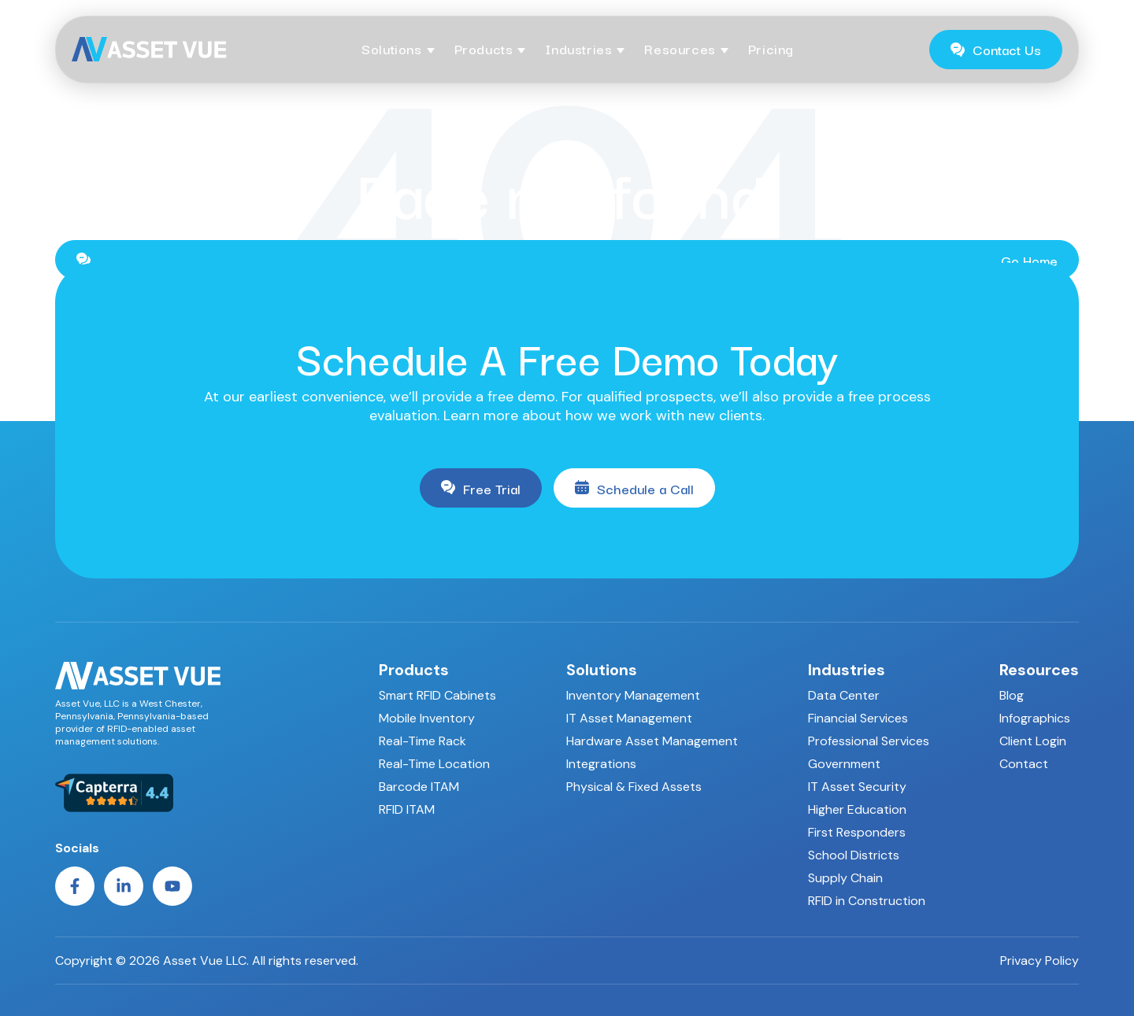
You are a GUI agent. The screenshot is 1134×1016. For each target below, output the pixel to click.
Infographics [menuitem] (1034, 718)
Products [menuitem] (414, 670)
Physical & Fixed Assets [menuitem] (634, 786)
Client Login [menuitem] (1032, 741)
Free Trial (481, 488)
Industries (578, 48)
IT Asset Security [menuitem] (857, 786)
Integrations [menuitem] (601, 764)
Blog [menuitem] (1011, 695)
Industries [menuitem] (846, 670)
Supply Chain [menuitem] (845, 878)
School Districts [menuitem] (853, 855)
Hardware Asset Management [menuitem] (652, 741)
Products (483, 48)
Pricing (771, 48)
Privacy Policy (1039, 961)
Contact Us (996, 49)
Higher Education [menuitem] (857, 809)
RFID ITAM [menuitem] (407, 809)
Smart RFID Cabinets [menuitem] (437, 695)
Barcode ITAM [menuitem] (419, 786)
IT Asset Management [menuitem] (629, 718)
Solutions (391, 48)
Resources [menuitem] (1039, 670)
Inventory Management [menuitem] (633, 695)
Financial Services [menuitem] (858, 718)
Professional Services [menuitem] (868, 741)
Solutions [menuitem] (601, 670)
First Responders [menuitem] (857, 832)
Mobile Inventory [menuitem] (427, 718)
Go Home (567, 260)
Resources (679, 48)
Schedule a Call (634, 488)
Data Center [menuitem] (844, 695)
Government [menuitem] (844, 764)
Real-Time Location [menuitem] (434, 764)
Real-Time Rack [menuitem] (422, 741)
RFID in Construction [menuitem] (866, 900)
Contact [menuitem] (1023, 764)
